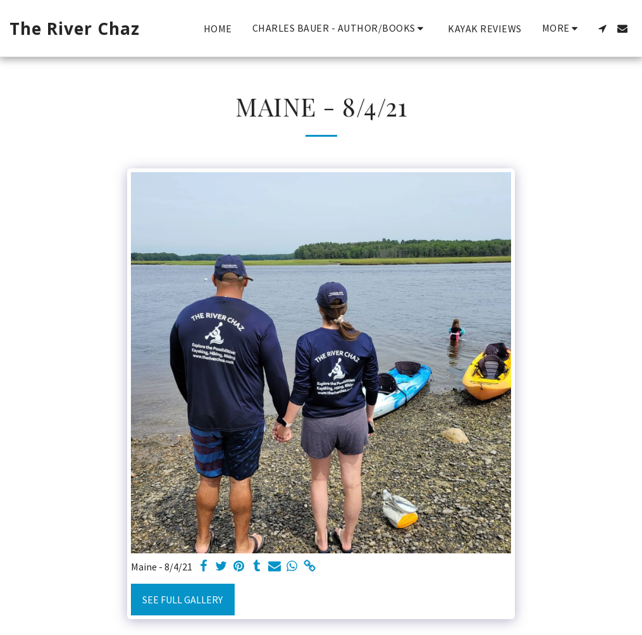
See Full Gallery (182, 599)
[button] (340, 28)
